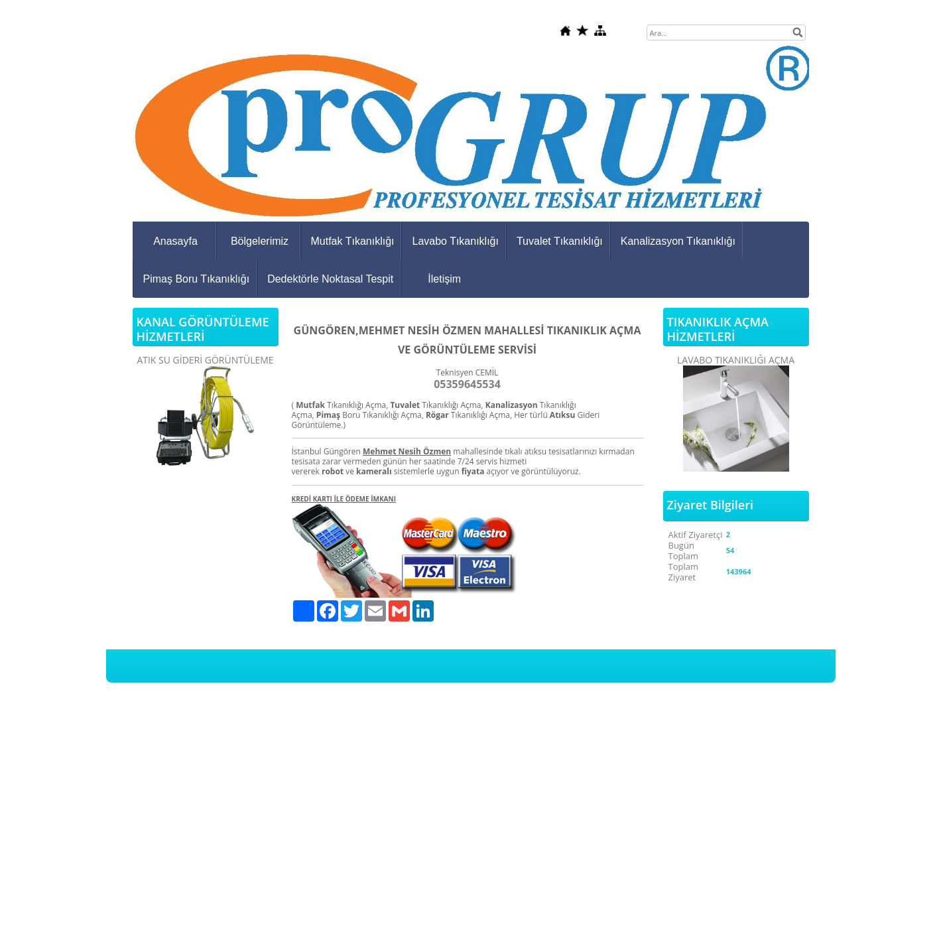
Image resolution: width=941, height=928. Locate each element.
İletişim (444, 279)
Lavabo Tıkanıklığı (455, 241)
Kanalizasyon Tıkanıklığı (678, 241)
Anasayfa (175, 241)
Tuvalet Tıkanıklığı (560, 241)
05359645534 (467, 384)
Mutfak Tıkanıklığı (353, 241)
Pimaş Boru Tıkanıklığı (196, 279)
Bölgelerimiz (259, 241)
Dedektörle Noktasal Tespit (330, 279)
